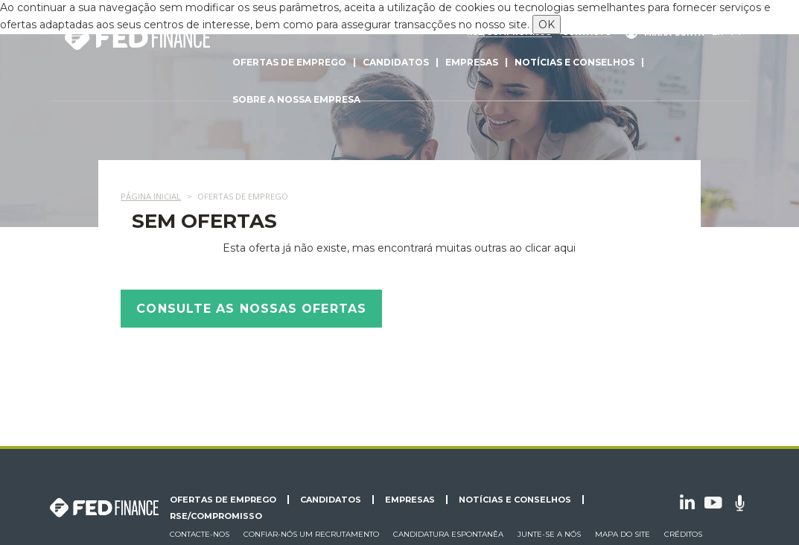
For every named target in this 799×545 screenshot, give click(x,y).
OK (546, 24)
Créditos (683, 534)
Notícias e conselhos (574, 62)
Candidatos (396, 62)
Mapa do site (622, 534)
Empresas (471, 62)
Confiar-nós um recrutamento (311, 534)
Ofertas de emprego (289, 62)
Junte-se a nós (549, 534)
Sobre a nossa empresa (296, 99)
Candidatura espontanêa (448, 534)
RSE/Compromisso (216, 515)
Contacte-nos (199, 534)
